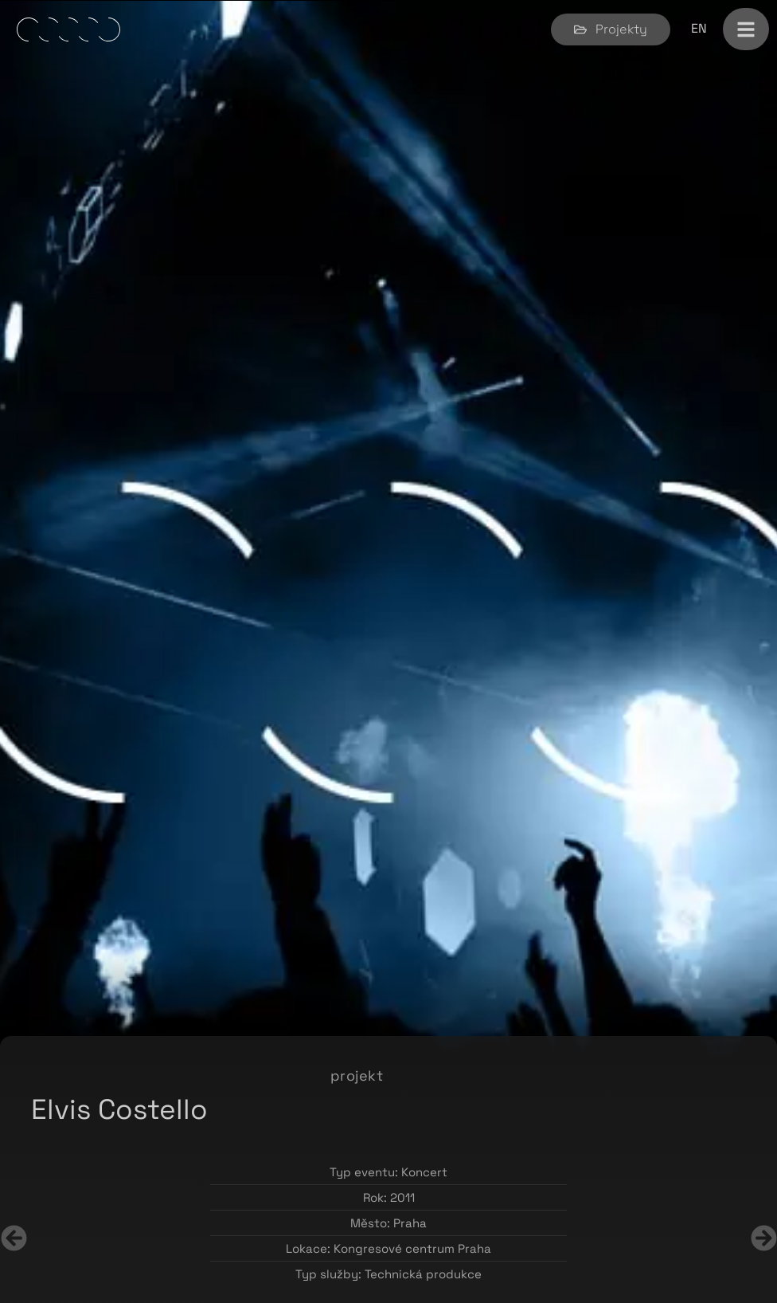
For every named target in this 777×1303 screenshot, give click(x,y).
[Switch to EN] (699, 29)
